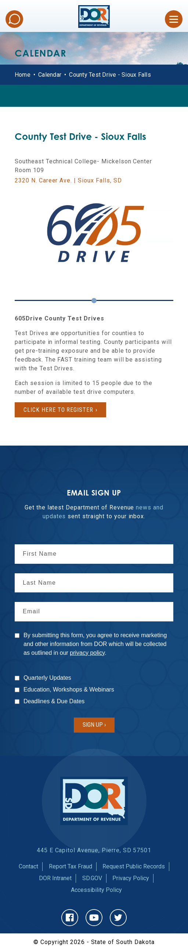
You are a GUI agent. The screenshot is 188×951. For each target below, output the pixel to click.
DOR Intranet (55, 878)
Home (22, 74)
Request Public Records (133, 866)
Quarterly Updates (47, 678)
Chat (14, 19)
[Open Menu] (173, 19)
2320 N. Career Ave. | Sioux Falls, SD (68, 180)
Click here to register (58, 409)
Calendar (49, 74)
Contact (28, 866)
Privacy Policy (130, 878)
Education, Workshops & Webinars (69, 689)
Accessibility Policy (96, 889)
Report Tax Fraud (70, 866)
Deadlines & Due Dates (54, 701)
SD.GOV (92, 878)
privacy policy (87, 653)
